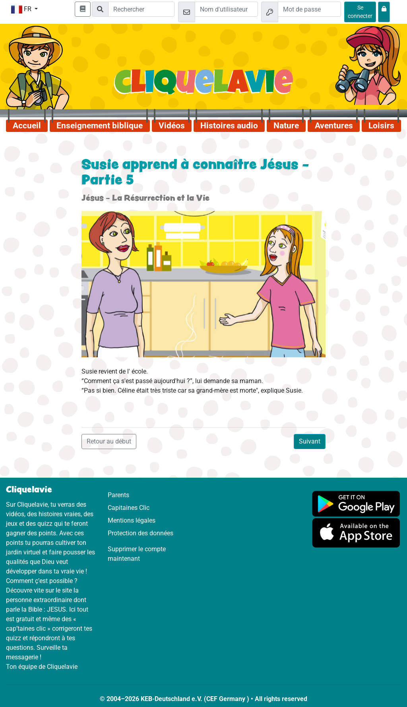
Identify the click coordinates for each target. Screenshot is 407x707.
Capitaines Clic (128, 507)
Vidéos (172, 125)
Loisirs (381, 125)
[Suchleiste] (141, 9)
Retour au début (109, 441)
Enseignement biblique (99, 125)
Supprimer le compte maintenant (137, 553)
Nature (286, 125)
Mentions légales (131, 520)
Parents (118, 495)
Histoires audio (229, 125)
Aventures (334, 125)
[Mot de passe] (309, 9)
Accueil (27, 125)
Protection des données (140, 533)
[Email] (226, 9)
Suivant (309, 441)
